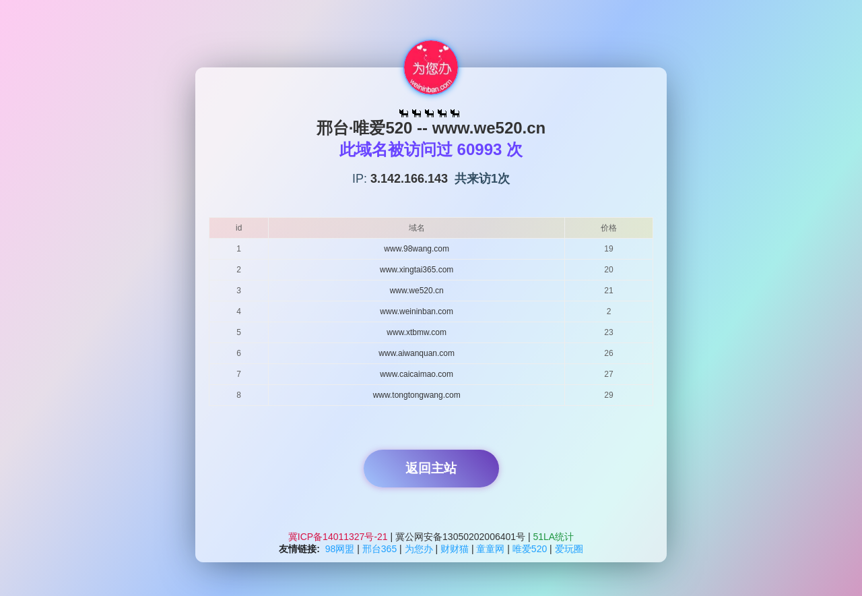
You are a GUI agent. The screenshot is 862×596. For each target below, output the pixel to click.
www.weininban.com (416, 311)
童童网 (490, 548)
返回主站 (431, 468)
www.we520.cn (417, 290)
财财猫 (454, 548)
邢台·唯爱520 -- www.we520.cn (431, 128)
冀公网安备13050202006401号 (460, 536)
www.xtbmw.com (416, 332)
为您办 (419, 548)
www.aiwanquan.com (416, 353)
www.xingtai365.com (416, 269)
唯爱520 (529, 548)
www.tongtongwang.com (417, 395)
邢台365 (379, 548)
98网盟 (340, 548)
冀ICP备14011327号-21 (339, 536)
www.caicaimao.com (416, 374)
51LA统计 (553, 536)
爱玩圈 (569, 548)
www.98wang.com (416, 249)
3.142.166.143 (409, 178)
